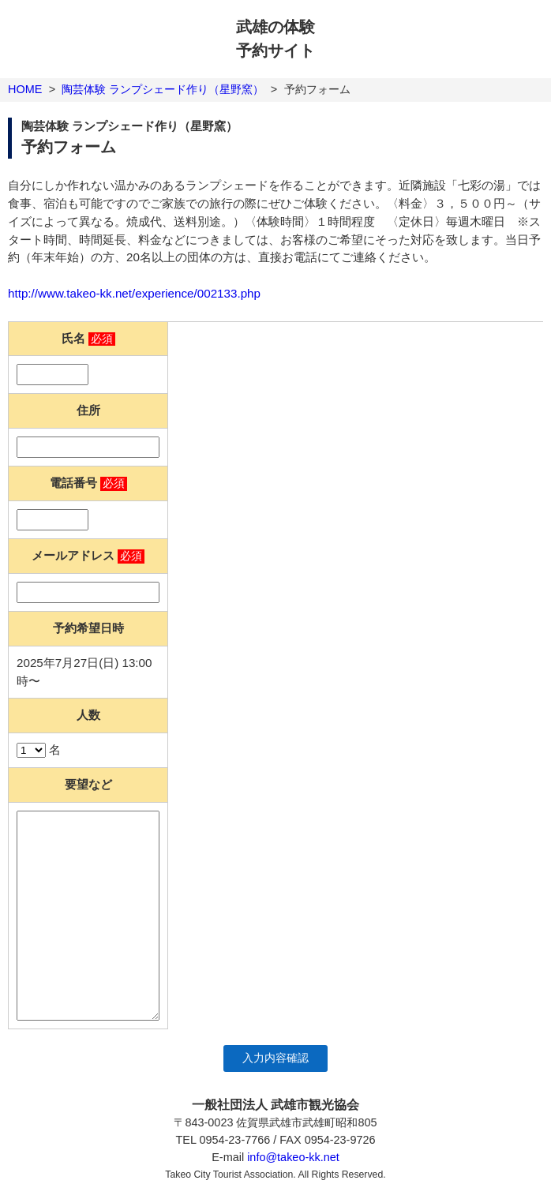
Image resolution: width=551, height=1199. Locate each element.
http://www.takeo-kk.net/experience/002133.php (134, 293)
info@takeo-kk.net (293, 1157)
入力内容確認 (275, 1058)
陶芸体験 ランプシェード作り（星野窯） (163, 89)
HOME (25, 89)
